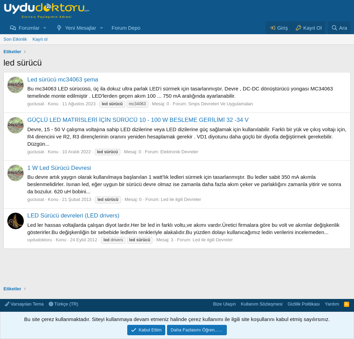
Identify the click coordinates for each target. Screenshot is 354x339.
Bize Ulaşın (224, 304)
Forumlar (29, 28)
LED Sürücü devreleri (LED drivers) (73, 215)
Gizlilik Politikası (304, 304)
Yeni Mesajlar (80, 28)
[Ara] (339, 27)
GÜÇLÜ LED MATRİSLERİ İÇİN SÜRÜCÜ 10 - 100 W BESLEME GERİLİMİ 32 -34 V (138, 120)
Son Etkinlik (15, 39)
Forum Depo (126, 28)
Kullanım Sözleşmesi (262, 304)
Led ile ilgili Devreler (181, 199)
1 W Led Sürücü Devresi (59, 168)
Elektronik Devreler (179, 151)
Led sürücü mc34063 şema (62, 79)
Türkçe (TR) (63, 304)
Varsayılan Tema (24, 304)
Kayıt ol (39, 39)
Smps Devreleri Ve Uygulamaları (220, 103)
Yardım (332, 304)
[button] (45, 27)
